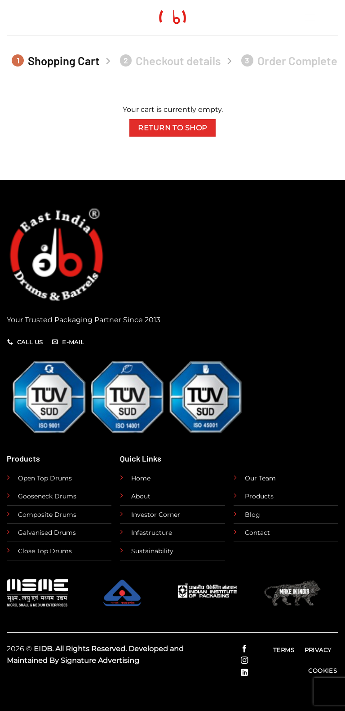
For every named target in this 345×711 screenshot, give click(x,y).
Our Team (260, 478)
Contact (257, 533)
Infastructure (151, 533)
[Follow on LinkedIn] (244, 673)
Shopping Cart (56, 60)
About (140, 496)
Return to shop (172, 128)
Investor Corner (155, 515)
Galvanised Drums (47, 533)
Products (259, 496)
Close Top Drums (45, 551)
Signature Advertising (100, 660)
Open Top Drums (45, 478)
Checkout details (170, 60)
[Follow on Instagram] (244, 661)
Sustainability (152, 551)
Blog (252, 515)
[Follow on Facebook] (244, 649)
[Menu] (321, 18)
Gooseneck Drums (47, 496)
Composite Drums (47, 515)
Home (140, 478)
